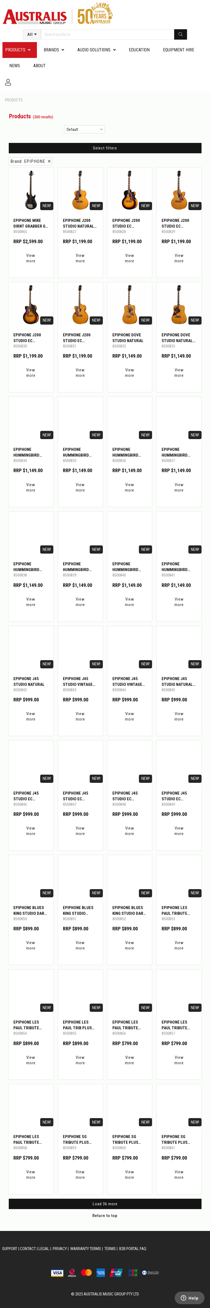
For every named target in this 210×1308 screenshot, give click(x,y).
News (14, 65)
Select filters (105, 148)
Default (72, 129)
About (39, 65)
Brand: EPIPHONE (30, 161)
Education (139, 49)
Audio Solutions (93, 49)
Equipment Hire (178, 49)
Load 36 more (105, 1203)
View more (31, 258)
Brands (51, 49)
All (30, 34)
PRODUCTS (15, 49)
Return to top (105, 1215)
